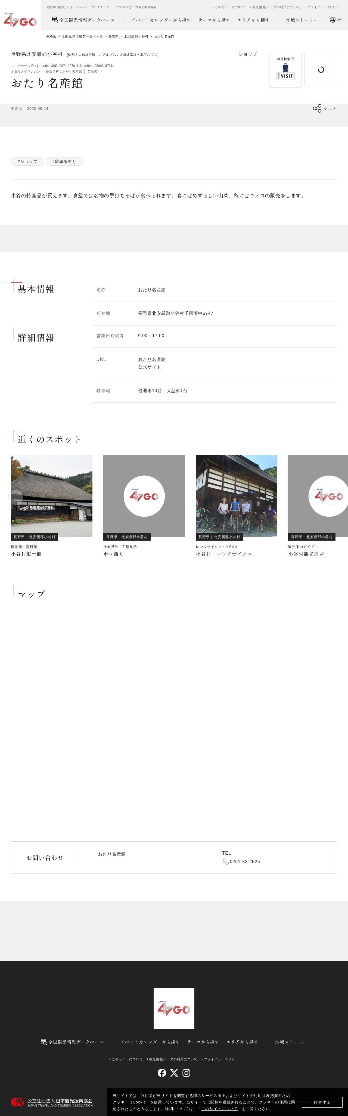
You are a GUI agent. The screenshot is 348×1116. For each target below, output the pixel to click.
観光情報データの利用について (276, 7)
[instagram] (186, 1073)
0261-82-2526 (245, 861)
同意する (322, 1102)
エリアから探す (253, 20)
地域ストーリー (302, 20)
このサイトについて (219, 1108)
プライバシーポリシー (324, 7)
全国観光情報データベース (83, 19)
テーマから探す (214, 20)
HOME (51, 36)
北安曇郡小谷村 (136, 36)
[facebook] (162, 1073)
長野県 (113, 36)
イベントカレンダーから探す (161, 20)
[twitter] (174, 1073)
